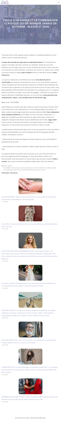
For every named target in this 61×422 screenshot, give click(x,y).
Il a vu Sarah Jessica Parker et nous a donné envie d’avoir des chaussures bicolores (24, 170)
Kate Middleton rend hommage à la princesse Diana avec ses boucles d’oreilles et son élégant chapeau (29, 168)
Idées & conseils (7, 166)
